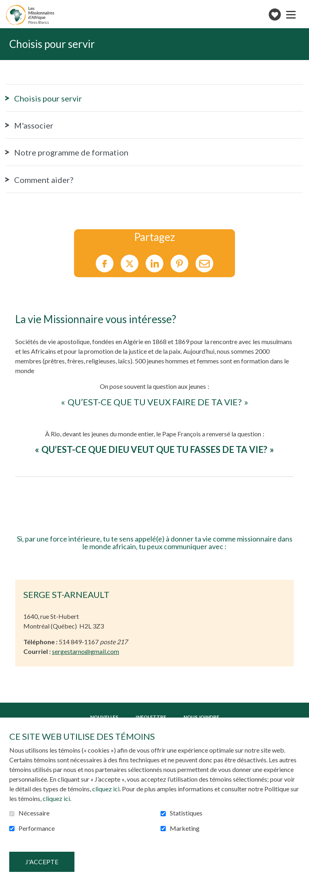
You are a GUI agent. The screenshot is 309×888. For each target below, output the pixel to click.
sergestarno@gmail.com (85, 651)
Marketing (185, 828)
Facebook (104, 263)
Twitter (129, 263)
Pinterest (179, 263)
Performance (37, 828)
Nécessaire (34, 813)
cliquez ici (105, 789)
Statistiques (186, 813)
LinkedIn (154, 263)
